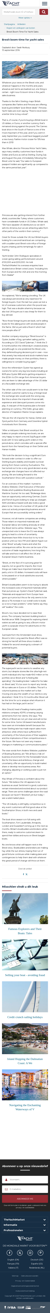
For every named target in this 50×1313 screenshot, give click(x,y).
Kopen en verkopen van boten (21, 28)
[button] (43, 12)
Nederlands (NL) (36, 1268)
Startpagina (9, 24)
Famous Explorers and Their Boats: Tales (25, 931)
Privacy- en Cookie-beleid (25, 1281)
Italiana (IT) (13, 1268)
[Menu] (44, 3)
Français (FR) (13, 1264)
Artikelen (21, 24)
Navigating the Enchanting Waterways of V (25, 1107)
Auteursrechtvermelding (25, 1291)
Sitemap (15, 1276)
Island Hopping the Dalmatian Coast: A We (25, 1061)
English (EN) (13, 1259)
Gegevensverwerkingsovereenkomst (25, 1286)
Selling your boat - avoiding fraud (25, 975)
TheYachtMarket (11, 3)
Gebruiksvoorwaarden (29, 1276)
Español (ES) (37, 1264)
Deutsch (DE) (37, 1259)
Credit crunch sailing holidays (25, 1017)
